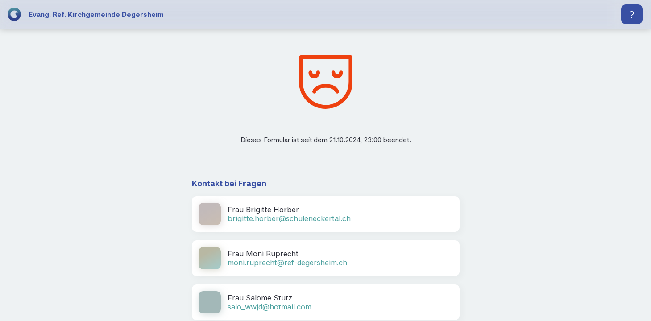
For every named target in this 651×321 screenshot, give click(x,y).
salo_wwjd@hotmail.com (269, 306)
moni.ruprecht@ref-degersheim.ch (287, 262)
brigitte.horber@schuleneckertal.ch (289, 218)
